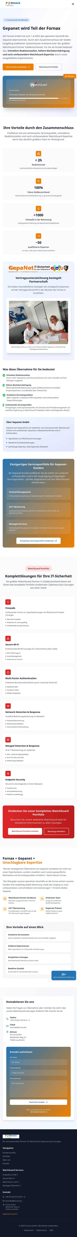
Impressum (29, 1230)
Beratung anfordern (56, 831)
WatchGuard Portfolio (48, 67)
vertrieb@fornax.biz (18, 1027)
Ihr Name (13, 1057)
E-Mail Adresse (15, 1068)
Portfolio (6, 1156)
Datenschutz (41, 1230)
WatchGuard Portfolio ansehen (25, 831)
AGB (51, 1230)
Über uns (6, 1160)
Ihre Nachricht (15, 1078)
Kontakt (6, 1163)
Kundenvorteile (9, 1152)
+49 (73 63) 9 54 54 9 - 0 (20, 1020)
